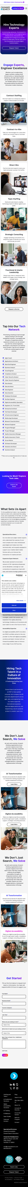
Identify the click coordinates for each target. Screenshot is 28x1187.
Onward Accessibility (9, 1131)
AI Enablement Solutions (8, 1100)
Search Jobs (18, 1097)
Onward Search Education (11, 1133)
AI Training (7, 1110)
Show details (20, 600)
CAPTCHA (4, 1050)
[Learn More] (14, 784)
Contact (17, 1122)
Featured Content (6, 1120)
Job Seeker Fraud (19, 1179)
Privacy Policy (9, 1177)
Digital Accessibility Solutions (7, 1105)
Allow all (14, 605)
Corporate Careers (18, 1113)
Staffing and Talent (7, 1095)
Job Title (4, 1014)
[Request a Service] (14, 309)
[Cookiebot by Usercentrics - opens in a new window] (16, 575)
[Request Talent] (14, 48)
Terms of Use (18, 1177)
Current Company (7, 1007)
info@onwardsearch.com (11, 1146)
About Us (17, 1105)
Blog (16, 1094)
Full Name (5, 993)
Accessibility (8, 1179)
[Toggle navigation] (26, 8)
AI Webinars (7, 1113)
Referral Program (17, 1118)
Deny (14, 610)
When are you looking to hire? (10, 1021)
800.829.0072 (7, 1148)
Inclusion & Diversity (18, 1109)
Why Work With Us (19, 1101)
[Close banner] (25, 575)
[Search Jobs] (14, 1167)
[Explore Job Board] (14, 485)
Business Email (6, 1000)
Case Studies (7, 1116)
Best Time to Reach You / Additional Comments (12, 1038)
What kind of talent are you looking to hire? (14, 1029)
